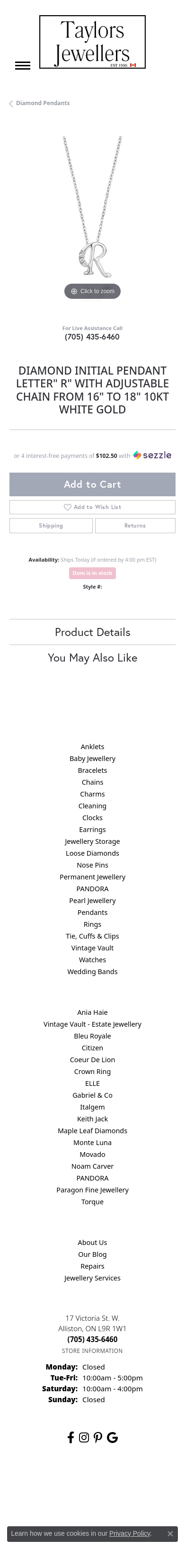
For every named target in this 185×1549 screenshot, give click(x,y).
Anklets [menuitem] (93, 746)
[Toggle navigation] (23, 65)
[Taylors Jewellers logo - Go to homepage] (92, 42)
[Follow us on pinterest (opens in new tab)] (98, 1437)
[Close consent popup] (170, 1534)
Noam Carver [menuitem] (92, 1166)
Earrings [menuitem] (92, 829)
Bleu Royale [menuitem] (92, 1035)
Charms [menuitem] (92, 793)
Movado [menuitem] (92, 1154)
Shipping (51, 525)
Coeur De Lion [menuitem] (92, 1059)
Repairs (92, 1266)
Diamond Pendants (43, 103)
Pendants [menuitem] (93, 912)
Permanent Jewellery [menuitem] (92, 876)
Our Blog (92, 1254)
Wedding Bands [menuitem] (92, 971)
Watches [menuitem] (92, 959)
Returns (135, 525)
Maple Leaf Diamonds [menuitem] (92, 1130)
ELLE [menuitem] (92, 1083)
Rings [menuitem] (92, 924)
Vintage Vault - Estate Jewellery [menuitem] (92, 1024)
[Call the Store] (93, 1339)
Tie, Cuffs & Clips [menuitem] (92, 935)
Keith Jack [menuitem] (92, 1118)
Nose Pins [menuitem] (92, 864)
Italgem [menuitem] (92, 1106)
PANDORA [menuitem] (92, 888)
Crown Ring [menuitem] (92, 1071)
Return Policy (69, 1481)
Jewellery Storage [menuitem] (92, 841)
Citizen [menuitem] (93, 1047)
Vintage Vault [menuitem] (92, 947)
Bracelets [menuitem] (92, 770)
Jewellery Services (92, 1277)
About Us (92, 1242)
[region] (92, 219)
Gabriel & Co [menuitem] (92, 1095)
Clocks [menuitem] (92, 817)
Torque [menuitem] (92, 1201)
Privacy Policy (116, 1481)
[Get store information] (92, 1351)
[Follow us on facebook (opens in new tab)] (70, 1437)
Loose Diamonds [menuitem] (92, 853)
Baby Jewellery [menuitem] (92, 758)
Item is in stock (93, 572)
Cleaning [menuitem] (92, 805)
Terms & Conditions (54, 1499)
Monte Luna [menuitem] (92, 1142)
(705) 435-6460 (92, 336)
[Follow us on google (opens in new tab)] (112, 1437)
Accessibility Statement (124, 1499)
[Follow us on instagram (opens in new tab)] (84, 1437)
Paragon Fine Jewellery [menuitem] (92, 1189)
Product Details (93, 631)
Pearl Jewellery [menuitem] (92, 900)
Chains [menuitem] (93, 782)
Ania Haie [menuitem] (92, 1012)
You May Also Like (92, 657)
